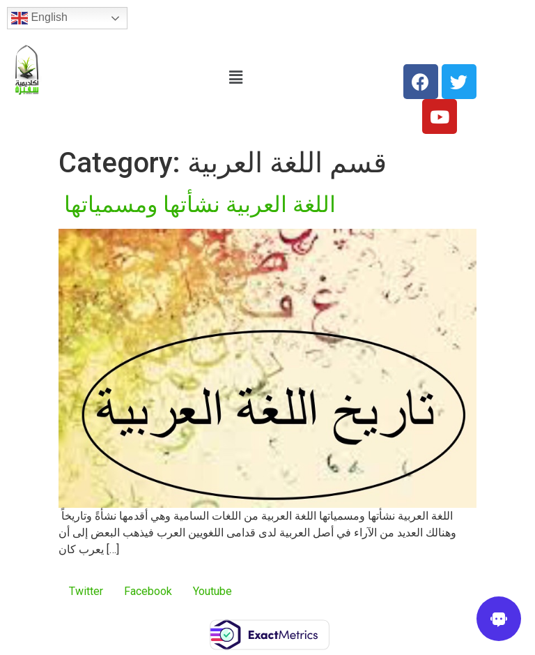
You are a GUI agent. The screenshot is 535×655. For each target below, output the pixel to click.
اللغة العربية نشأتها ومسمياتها (197, 204)
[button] (235, 77)
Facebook (148, 591)
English (39, 18)
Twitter (86, 591)
